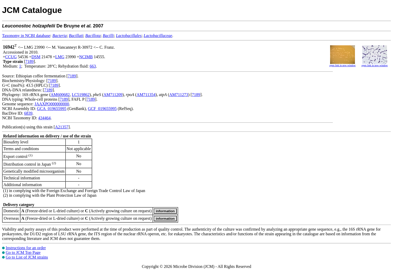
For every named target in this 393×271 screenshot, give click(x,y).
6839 (28, 113)
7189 (29, 61)
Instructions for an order (26, 248)
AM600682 (60, 94)
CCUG (11, 57)
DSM (36, 57)
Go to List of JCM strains (27, 257)
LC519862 (80, 94)
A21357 (61, 127)
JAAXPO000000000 (51, 104)
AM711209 (113, 94)
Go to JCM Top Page (23, 252)
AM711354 (145, 94)
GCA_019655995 (52, 108)
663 (93, 66)
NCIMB (86, 57)
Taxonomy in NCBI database (26, 35)
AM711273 (178, 94)
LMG (59, 57)
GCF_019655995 (102, 108)
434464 (44, 118)
